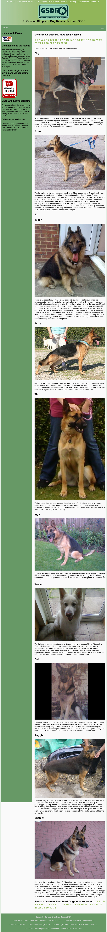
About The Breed (29, 2)
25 (43, 43)
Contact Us (94, 2)
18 (85, 40)
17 (82, 40)
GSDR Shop (71, 2)
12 (63, 40)
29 (58, 43)
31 (65, 43)
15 (74, 40)
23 (36, 43)
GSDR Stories (83, 2)
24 (39, 43)
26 (47, 43)
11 (59, 40)
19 (89, 40)
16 (78, 40)
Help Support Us (43, 2)
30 (62, 43)
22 (100, 40)
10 (56, 40)
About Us (17, 2)
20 (93, 40)
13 (67, 40)
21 (96, 40)
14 (71, 40)
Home (9, 2)
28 (54, 43)
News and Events (58, 2)
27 (50, 43)
